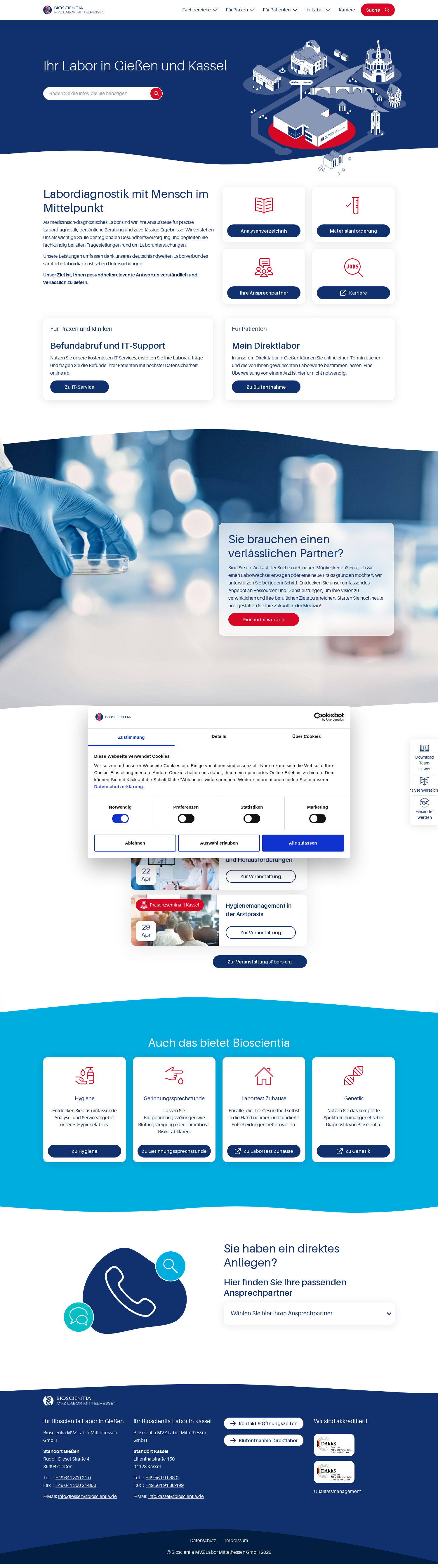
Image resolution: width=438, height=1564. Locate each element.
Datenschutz (203, 1540)
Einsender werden (263, 619)
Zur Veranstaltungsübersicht (259, 962)
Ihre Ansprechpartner (264, 293)
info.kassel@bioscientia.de (176, 1496)
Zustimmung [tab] (131, 737)
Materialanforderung (353, 231)
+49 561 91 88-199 (165, 1485)
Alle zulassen (303, 842)
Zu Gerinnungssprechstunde (174, 1151)
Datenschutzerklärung (118, 786)
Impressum (236, 1540)
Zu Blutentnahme (266, 387)
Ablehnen (135, 842)
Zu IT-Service (79, 387)
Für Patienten (280, 9)
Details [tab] (219, 736)
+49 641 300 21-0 (73, 1477)
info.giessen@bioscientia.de (87, 1496)
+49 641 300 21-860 (75, 1485)
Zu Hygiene (85, 1151)
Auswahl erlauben (219, 842)
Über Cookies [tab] (306, 736)
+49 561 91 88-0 (162, 1477)
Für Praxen (241, 9)
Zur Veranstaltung (260, 876)
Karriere (347, 10)
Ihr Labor (318, 9)
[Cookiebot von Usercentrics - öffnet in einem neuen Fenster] (318, 716)
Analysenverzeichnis (264, 231)
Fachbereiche (200, 9)
